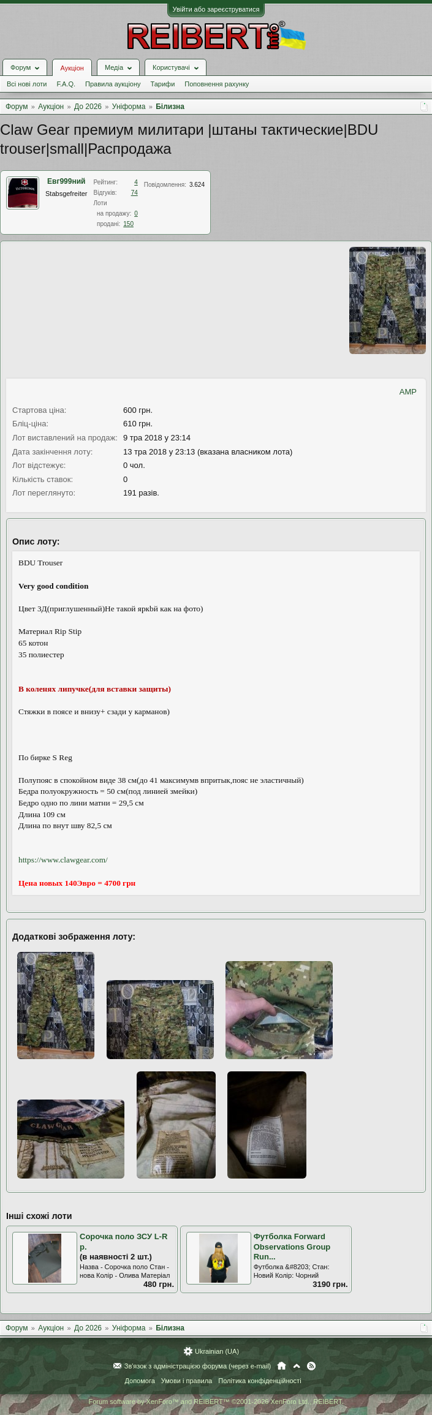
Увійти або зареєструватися (216, 9)
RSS (311, 1366)
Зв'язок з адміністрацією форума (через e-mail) (197, 1366)
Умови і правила (186, 1380)
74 (134, 192)
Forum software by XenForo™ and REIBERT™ (215, 1401)
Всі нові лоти (27, 84)
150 (128, 224)
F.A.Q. (65, 84)
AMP (408, 391)
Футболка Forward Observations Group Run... (292, 1246)
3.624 (197, 184)
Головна (281, 1366)
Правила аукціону (112, 84)
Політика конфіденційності (259, 1380)
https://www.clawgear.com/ (63, 859)
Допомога (139, 1380)
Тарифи (163, 84)
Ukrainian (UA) (217, 1351)
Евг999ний (66, 181)
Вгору (296, 1366)
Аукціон (71, 68)
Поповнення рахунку (216, 84)
